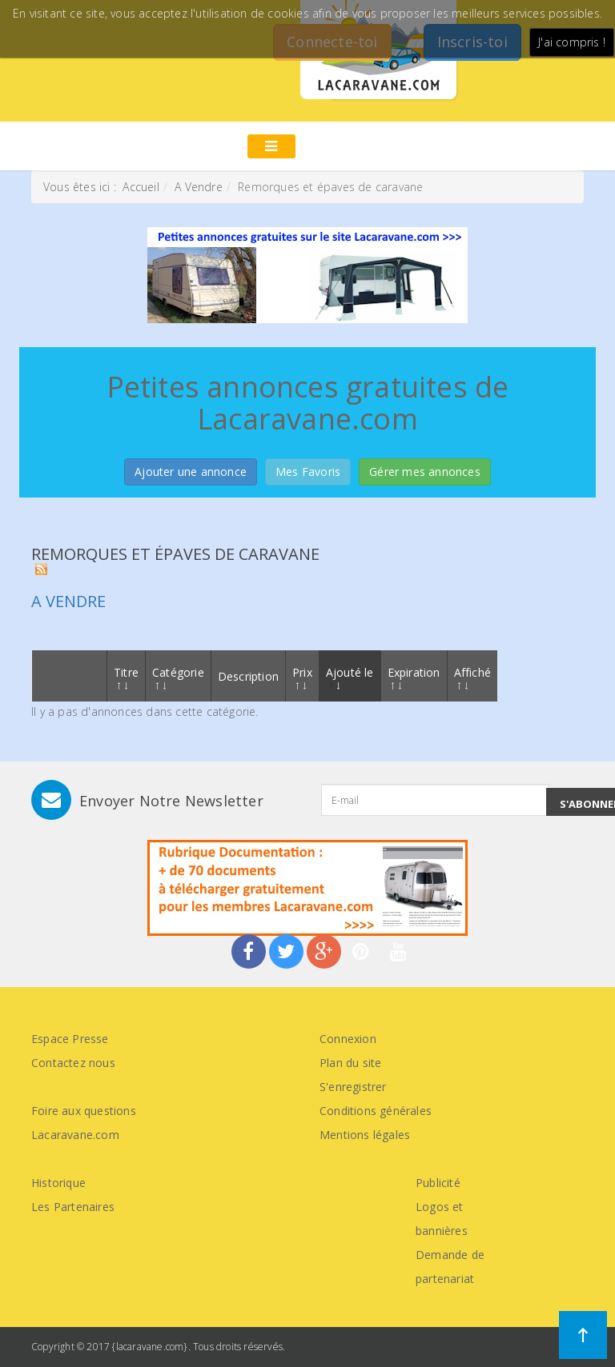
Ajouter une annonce (191, 471)
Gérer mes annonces (424, 471)
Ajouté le (350, 677)
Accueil (141, 186)
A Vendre (199, 186)
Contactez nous (73, 1062)
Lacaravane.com (75, 1134)
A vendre (68, 601)
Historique (58, 1182)
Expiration (414, 677)
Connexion (348, 1038)
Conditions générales (376, 1110)
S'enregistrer (353, 1086)
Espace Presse (70, 1038)
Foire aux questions (83, 1110)
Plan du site (350, 1062)
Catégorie (178, 677)
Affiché (472, 677)
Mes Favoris (307, 471)
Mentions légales (365, 1134)
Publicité (438, 1182)
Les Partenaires (73, 1206)
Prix (302, 677)
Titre (126, 677)
